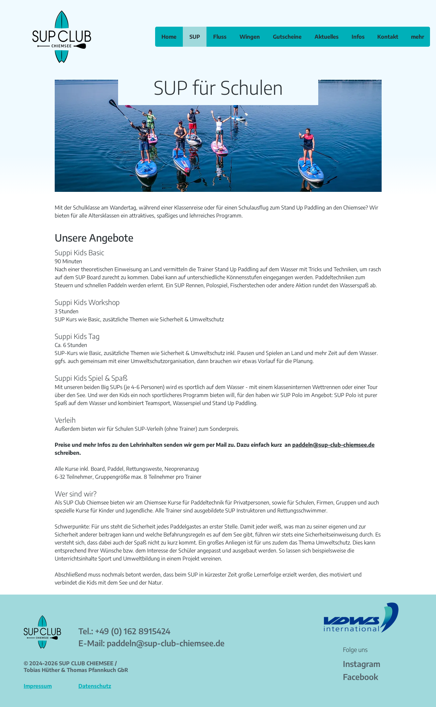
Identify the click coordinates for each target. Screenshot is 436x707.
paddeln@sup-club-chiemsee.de (333, 444)
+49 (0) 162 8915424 (132, 631)
